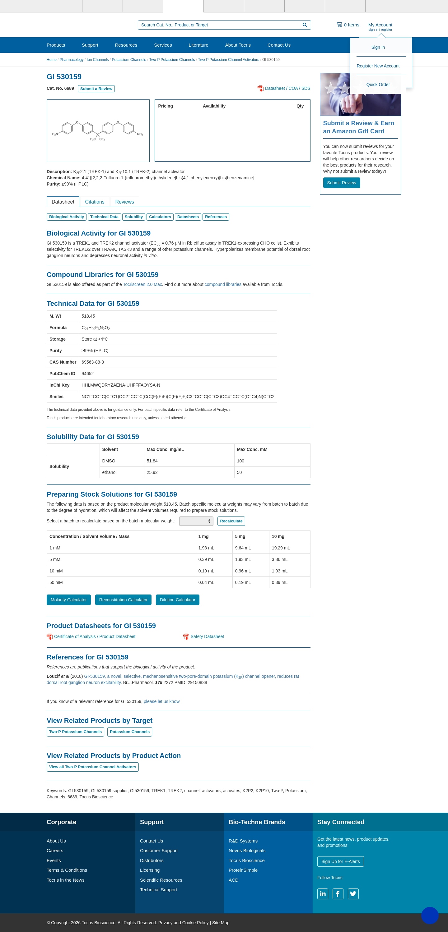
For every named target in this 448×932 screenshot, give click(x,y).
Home (52, 59)
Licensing (150, 870)
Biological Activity (66, 216)
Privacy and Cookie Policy (183, 922)
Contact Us (279, 45)
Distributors (152, 860)
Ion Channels (98, 59)
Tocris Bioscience (247, 860)
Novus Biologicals (247, 850)
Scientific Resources (161, 880)
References (216, 216)
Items (351, 24)
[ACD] (345, 6)
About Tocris (238, 45)
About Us (56, 840)
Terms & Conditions (67, 870)
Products (56, 45)
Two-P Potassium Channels (172, 59)
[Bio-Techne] (62, 6)
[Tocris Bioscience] (183, 6)
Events (54, 860)
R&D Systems (243, 840)
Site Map (220, 922)
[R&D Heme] (386, 6)
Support (90, 45)
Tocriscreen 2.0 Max (142, 284)
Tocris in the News (66, 880)
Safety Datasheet (207, 636)
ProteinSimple (243, 870)
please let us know (161, 701)
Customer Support (159, 850)
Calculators (160, 216)
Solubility (134, 216)
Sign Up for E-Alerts (340, 861)
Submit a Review (96, 88)
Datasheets (188, 216)
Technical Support (158, 889)
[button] (430, 915)
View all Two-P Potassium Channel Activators (92, 766)
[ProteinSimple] (224, 6)
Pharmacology (72, 59)
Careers (55, 850)
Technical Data (104, 216)
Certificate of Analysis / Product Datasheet (94, 636)
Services (163, 45)
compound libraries (223, 284)
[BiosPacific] (264, 6)
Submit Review (341, 182)
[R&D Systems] (102, 6)
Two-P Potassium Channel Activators (228, 59)
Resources (126, 45)
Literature (198, 45)
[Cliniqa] (305, 6)
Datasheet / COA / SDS (287, 88)
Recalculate (231, 521)
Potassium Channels (129, 59)
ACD (234, 880)
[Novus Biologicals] (143, 6)
